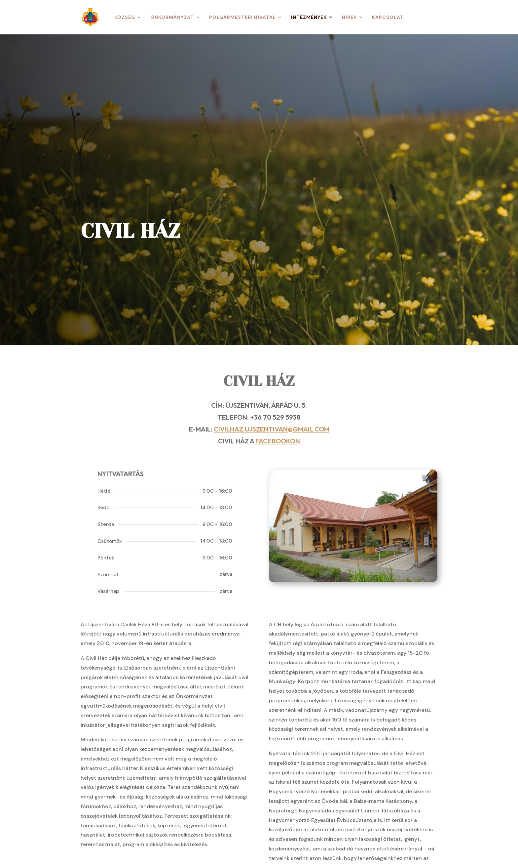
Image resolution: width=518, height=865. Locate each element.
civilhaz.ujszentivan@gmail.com (271, 429)
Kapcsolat (388, 17)
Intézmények (309, 17)
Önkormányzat (172, 17)
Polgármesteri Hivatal (242, 17)
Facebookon (277, 441)
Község (124, 17)
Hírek (349, 17)
